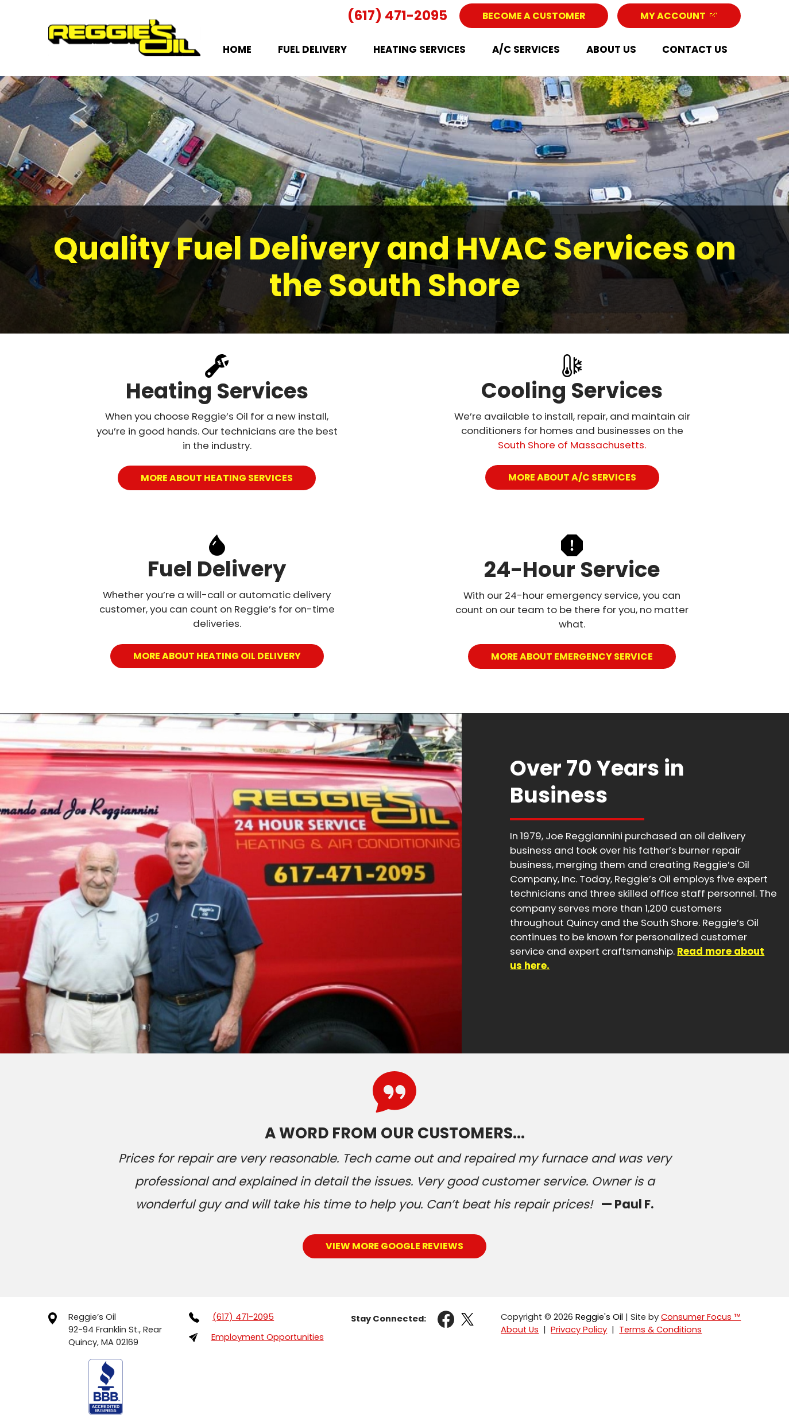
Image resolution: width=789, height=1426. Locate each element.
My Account (673, 15)
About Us (611, 49)
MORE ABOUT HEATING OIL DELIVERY (217, 655)
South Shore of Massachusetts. (572, 445)
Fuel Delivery (312, 49)
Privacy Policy (578, 1329)
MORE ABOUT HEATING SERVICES (217, 477)
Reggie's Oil (599, 1316)
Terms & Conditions (659, 1329)
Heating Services (419, 49)
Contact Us (695, 49)
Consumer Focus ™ (701, 1316)
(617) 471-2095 (397, 15)
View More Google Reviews (394, 1245)
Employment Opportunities (267, 1336)
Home (237, 49)
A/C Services (526, 49)
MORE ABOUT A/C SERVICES (572, 476)
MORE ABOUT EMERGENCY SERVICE (572, 655)
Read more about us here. (649, 951)
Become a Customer (533, 15)
